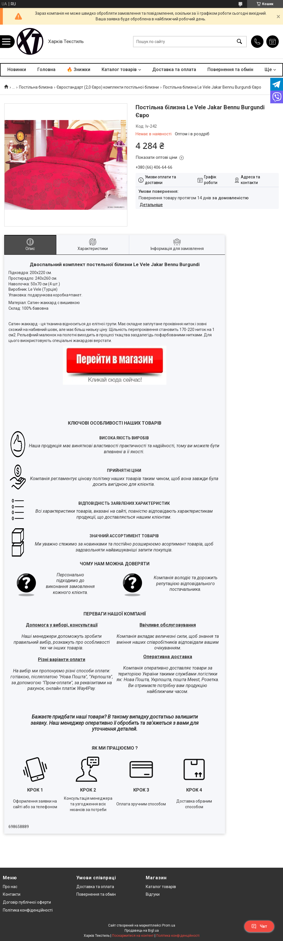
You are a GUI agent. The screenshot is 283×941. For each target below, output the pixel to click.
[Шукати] (239, 42)
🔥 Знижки (78, 69)
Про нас (10, 886)
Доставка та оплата (174, 69)
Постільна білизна (36, 87)
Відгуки (153, 894)
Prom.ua (168, 925)
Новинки (16, 69)
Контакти (11, 894)
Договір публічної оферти (27, 902)
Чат (259, 926)
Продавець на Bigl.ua (142, 931)
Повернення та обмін (230, 69)
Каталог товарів (119, 69)
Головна (46, 69)
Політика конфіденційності (28, 910)
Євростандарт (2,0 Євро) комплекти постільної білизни (108, 87)
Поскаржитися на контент (133, 936)
